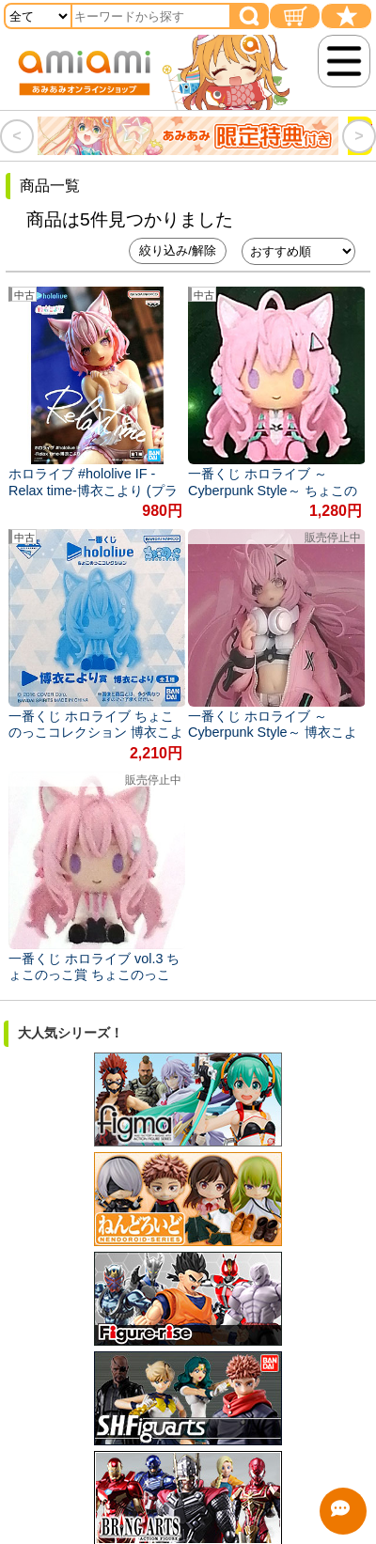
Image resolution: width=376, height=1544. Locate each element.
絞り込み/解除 (177, 250)
